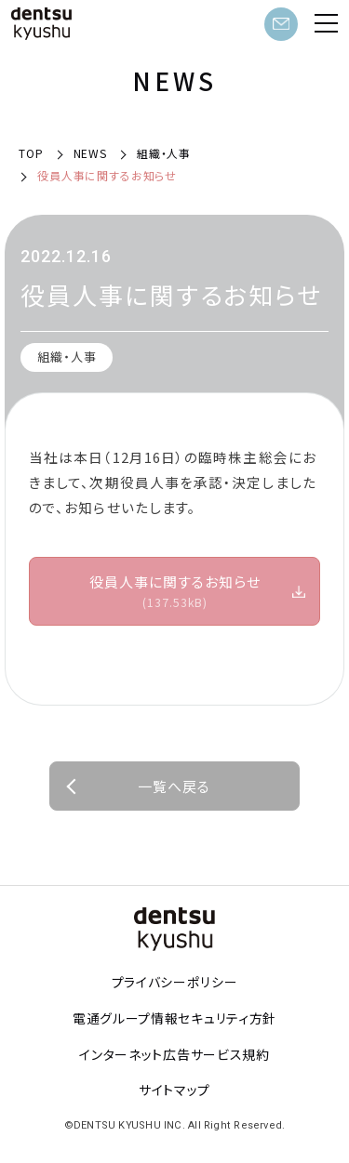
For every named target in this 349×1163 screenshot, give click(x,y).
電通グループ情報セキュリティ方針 (174, 1018)
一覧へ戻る (174, 786)
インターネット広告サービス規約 (174, 1054)
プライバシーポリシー (175, 981)
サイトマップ (174, 1089)
